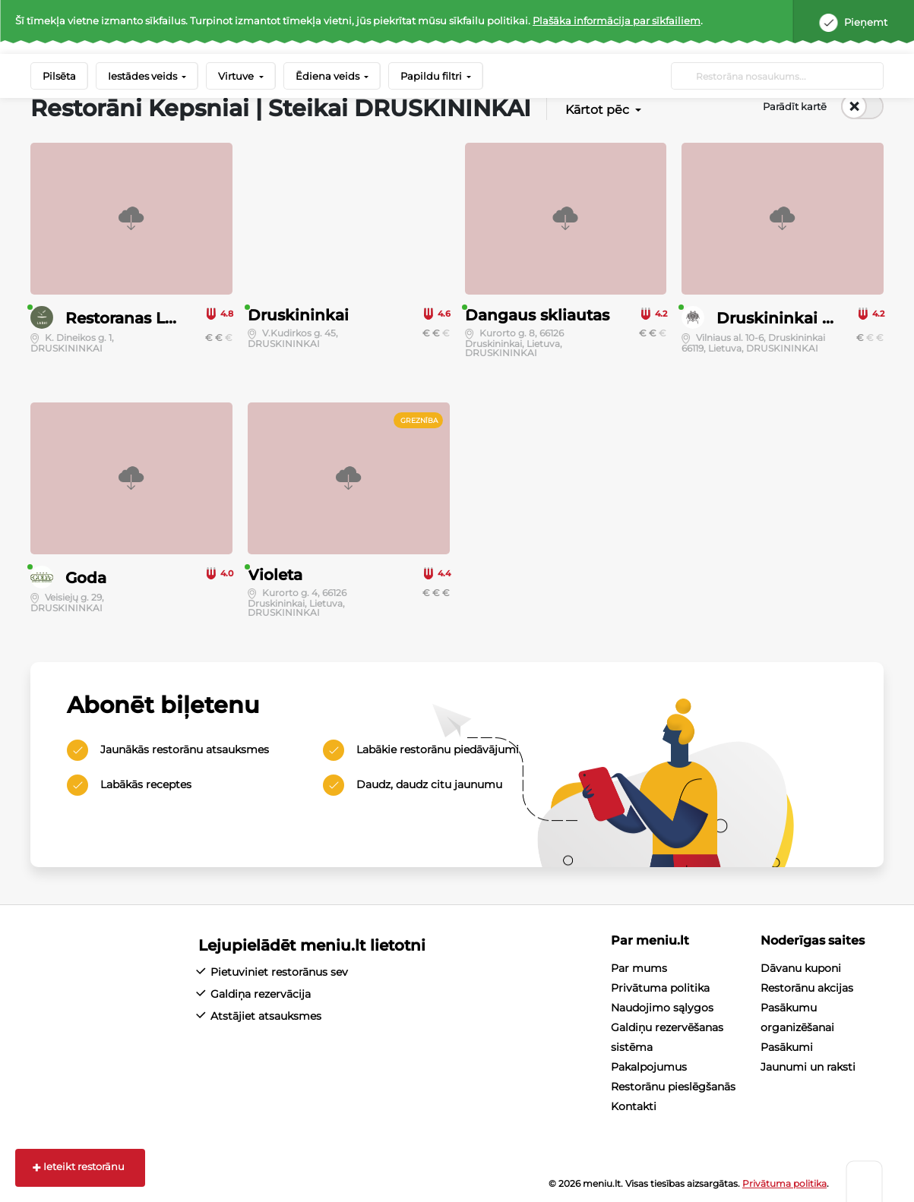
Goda (85, 578)
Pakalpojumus (649, 1067)
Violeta (275, 575)
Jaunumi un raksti (808, 1067)
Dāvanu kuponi (801, 968)
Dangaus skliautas (537, 315)
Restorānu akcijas (807, 988)
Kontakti (633, 1106)
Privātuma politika (660, 988)
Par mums (639, 968)
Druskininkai (298, 315)
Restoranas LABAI (134, 318)
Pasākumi (787, 1047)
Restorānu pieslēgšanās (673, 1086)
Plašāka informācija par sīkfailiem (617, 20)
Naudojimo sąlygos (662, 1007)
